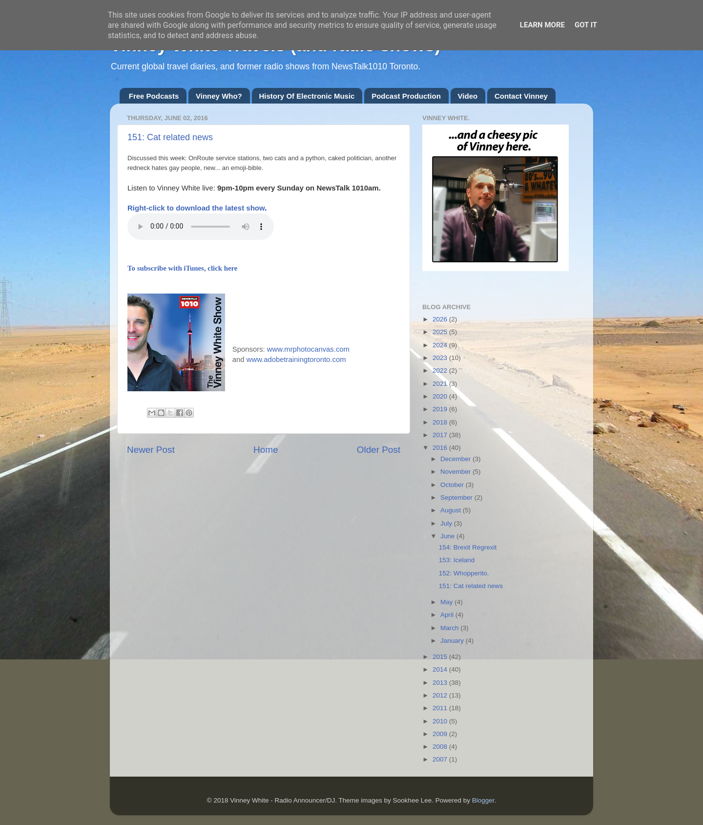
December (456, 459)
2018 (441, 422)
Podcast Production (406, 96)
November (456, 471)
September (457, 497)
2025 (441, 332)
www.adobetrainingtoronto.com (296, 359)
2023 (441, 357)
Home (265, 449)
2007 (441, 759)
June (448, 536)
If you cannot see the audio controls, (200, 226)
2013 (441, 682)
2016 (441, 447)
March (450, 628)
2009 (441, 734)
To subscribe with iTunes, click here (182, 268)
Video (468, 96)
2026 (441, 319)
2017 (441, 435)
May (447, 602)
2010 (441, 721)
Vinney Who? (219, 96)
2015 (441, 656)
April (447, 614)
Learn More (542, 25)
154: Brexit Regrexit (468, 547)
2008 (441, 746)
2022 (441, 370)
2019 (441, 409)
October (453, 484)
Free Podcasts (154, 96)
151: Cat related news (170, 137)
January (453, 640)
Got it (586, 25)
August (451, 510)
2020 (441, 396)
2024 (441, 345)
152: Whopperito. (464, 573)
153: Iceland (457, 560)
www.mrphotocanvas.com (308, 349)
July (447, 523)
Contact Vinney (521, 96)
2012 (441, 695)
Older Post (378, 449)
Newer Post (151, 449)
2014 (441, 669)
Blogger (483, 800)
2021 (441, 383)
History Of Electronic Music (307, 96)
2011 (441, 708)
